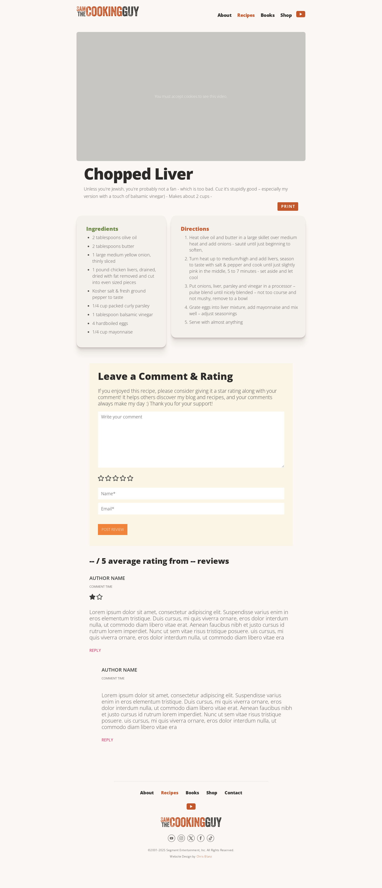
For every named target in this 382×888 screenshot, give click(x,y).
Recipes (169, 793)
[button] (224, 14)
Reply (95, 650)
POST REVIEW (113, 529)
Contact (233, 793)
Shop (211, 793)
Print (288, 206)
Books (192, 793)
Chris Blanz (204, 856)
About (147, 793)
